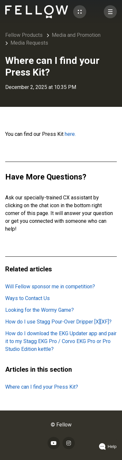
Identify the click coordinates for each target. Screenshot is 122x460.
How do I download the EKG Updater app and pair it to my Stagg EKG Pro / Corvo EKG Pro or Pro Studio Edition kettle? (60, 341)
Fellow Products (24, 35)
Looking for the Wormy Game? (39, 310)
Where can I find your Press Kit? (41, 387)
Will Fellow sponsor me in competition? (50, 286)
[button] (79, 11)
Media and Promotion (76, 35)
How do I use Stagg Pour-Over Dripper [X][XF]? (58, 322)
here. (70, 134)
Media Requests (29, 43)
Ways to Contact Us (27, 298)
